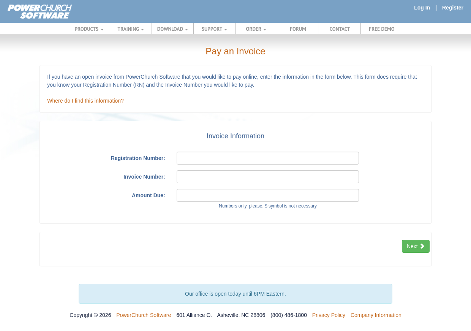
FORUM (298, 28)
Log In (422, 8)
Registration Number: (138, 158)
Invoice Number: (144, 177)
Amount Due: (148, 195)
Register (452, 8)
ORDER (256, 28)
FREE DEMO (381, 28)
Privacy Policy (328, 315)
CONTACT (340, 28)
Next (416, 246)
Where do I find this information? (85, 101)
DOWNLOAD (172, 28)
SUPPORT (214, 28)
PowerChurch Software (143, 315)
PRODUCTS (89, 28)
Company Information (376, 315)
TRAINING (131, 28)
